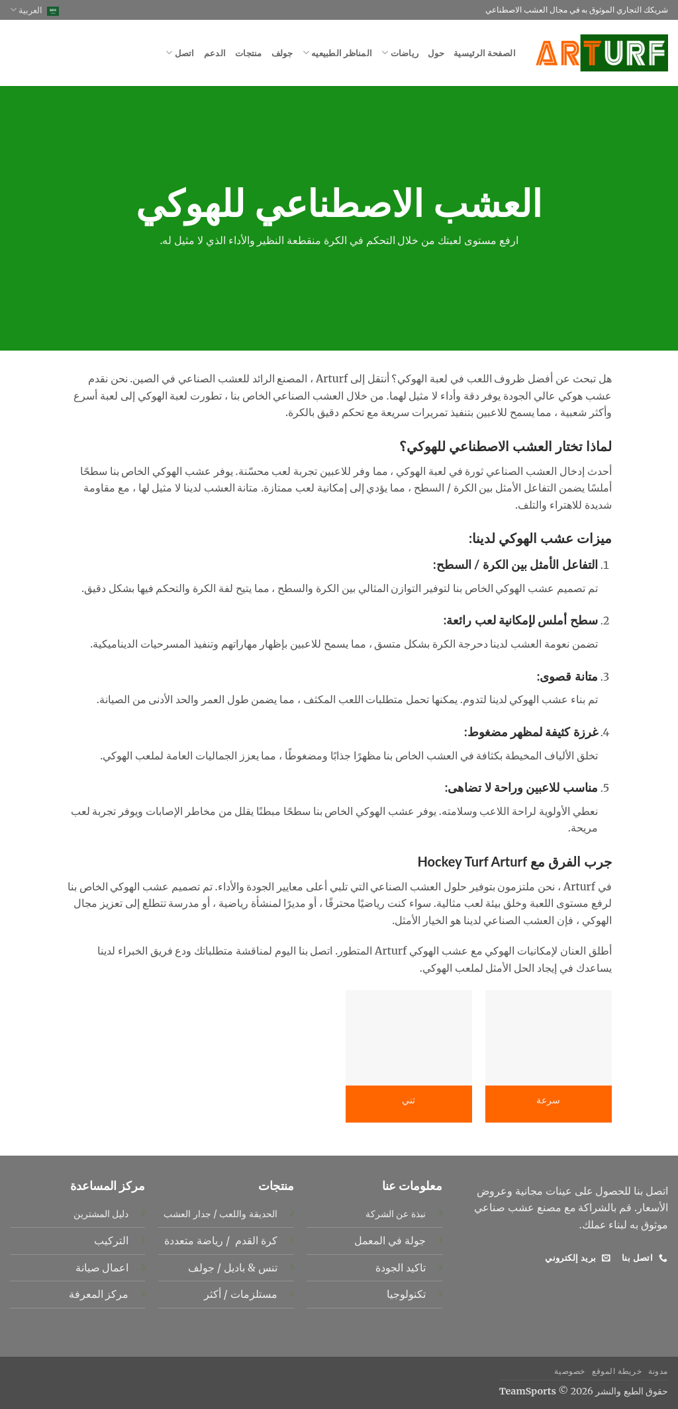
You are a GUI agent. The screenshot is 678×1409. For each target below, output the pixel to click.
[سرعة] (548, 1038)
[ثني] (409, 1038)
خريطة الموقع (617, 1371)
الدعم (215, 53)
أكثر (212, 1294)
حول (436, 53)
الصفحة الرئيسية (485, 53)
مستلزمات (252, 1294)
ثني (408, 1100)
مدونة (658, 1371)
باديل (233, 1267)
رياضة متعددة (193, 1240)
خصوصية (569, 1371)
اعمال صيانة (102, 1267)
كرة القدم (254, 1240)
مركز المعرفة (99, 1294)
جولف (282, 53)
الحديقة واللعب (248, 1214)
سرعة (548, 1100)
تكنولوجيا (406, 1294)
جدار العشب (187, 1214)
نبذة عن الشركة (395, 1214)
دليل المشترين (100, 1214)
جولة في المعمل (390, 1240)
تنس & (261, 1267)
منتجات (248, 53)
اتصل (180, 52)
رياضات (399, 52)
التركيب (111, 1240)
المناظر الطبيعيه (338, 52)
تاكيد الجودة (400, 1267)
